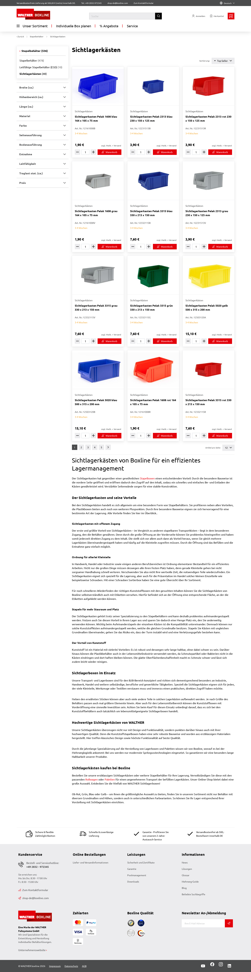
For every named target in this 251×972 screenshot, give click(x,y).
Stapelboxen (147, 478)
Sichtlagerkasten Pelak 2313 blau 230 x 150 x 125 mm (151, 118)
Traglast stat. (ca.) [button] (31, 173)
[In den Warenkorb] (109, 152)
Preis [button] (22, 182)
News (185, 862)
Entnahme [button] (25, 154)
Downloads (133, 881)
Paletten (110, 779)
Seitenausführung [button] (30, 135)
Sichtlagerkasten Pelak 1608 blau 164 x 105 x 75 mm (96, 118)
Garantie (131, 868)
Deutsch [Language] (227, 3)
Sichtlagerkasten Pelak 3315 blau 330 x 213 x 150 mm (151, 213)
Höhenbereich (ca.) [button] (31, 97)
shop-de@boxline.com (33, 898)
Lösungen (187, 868)
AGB (84, 965)
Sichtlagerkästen (33, 73)
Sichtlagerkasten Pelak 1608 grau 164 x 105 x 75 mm (96, 213)
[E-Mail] (203, 923)
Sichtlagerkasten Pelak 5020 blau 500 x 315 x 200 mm (96, 402)
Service (132, 26)
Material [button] (24, 116)
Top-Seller (223, 61)
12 (228, 447)
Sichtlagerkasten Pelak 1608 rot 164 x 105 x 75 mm (153, 402)
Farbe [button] (23, 125)
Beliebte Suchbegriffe (193, 894)
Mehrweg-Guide (190, 881)
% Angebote (109, 26)
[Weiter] (108, 447)
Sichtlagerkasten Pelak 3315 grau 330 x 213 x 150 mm (96, 307)
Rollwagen (91, 779)
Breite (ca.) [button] (26, 87)
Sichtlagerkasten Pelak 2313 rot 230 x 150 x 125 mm (208, 118)
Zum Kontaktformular (144, 3)
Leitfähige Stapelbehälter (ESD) (40, 67)
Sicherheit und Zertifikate (141, 862)
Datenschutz (71, 965)
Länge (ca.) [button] (26, 106)
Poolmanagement (136, 875)
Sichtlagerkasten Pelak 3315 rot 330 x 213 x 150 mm (208, 402)
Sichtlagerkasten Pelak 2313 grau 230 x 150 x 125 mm (206, 213)
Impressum (55, 965)
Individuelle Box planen (73, 26)
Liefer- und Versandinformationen (90, 862)
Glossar (185, 875)
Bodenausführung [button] (30, 144)
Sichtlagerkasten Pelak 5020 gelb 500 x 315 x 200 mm (206, 307)
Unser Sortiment (32, 26)
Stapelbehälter (34, 51)
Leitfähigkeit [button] (27, 163)
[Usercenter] (198, 16)
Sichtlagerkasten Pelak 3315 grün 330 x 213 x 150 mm (151, 307)
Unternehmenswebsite (32, 950)
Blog (184, 887)
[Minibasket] (231, 16)
